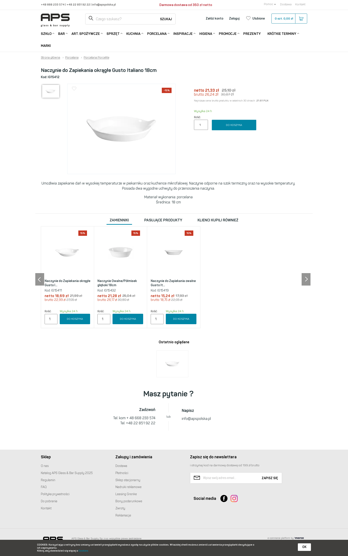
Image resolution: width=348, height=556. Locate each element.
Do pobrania (49, 501)
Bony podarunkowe (128, 501)
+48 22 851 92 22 (79, 4)
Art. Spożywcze (85, 33)
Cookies (83, 550)
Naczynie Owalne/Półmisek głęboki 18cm (117, 283)
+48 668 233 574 (53, 4)
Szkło (46, 33)
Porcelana (157, 33)
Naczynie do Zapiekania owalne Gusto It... (173, 283)
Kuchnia (133, 33)
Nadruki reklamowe (128, 487)
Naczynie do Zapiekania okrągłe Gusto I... (67, 283)
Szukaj (166, 19)
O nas (45, 466)
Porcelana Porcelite (96, 57)
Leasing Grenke (126, 494)
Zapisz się (270, 478)
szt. (289, 19)
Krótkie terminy (281, 33)
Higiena (205, 33)
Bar (61, 33)
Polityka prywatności (55, 494)
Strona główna (50, 57)
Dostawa (286, 4)
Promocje (228, 33)
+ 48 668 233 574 (141, 418)
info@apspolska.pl (103, 4)
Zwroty (120, 508)
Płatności (121, 473)
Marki (46, 46)
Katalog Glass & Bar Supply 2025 (67, 473)
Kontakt (300, 4)
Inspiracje (183, 33)
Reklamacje (123, 515)
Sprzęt (113, 33)
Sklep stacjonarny (127, 480)
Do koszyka (234, 125)
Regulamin (48, 480)
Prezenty (252, 34)
